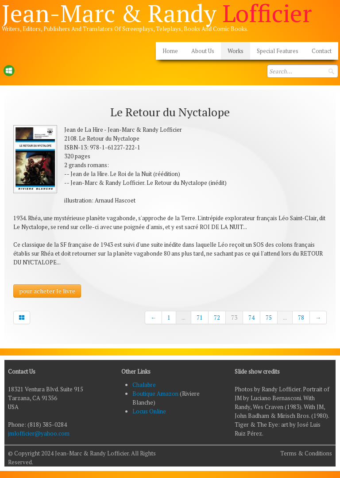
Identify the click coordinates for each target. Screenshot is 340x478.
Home (170, 51)
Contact (322, 51)
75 (269, 317)
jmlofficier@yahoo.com (39, 433)
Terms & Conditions (306, 453)
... (183, 317)
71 (200, 317)
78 (301, 317)
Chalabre (144, 385)
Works (235, 51)
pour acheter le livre (47, 291)
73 (234, 317)
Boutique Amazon (156, 394)
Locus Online (149, 411)
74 (251, 317)
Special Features (277, 51)
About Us (202, 51)
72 (217, 317)
